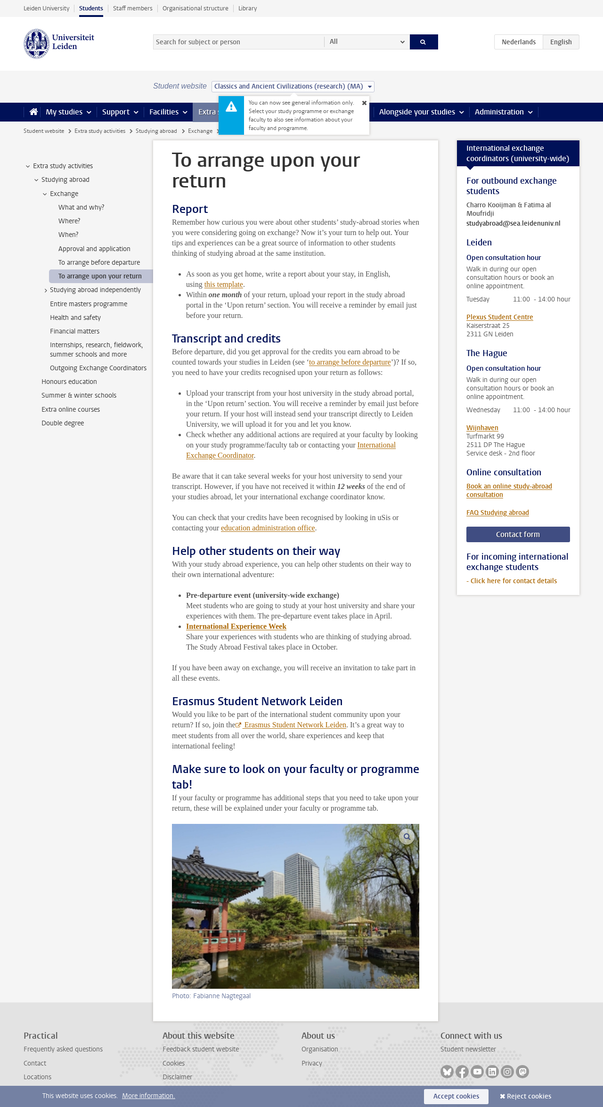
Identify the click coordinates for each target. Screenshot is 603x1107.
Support (116, 112)
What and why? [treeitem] (81, 207)
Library (247, 8)
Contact (35, 1063)
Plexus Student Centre (499, 317)
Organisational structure (195, 8)
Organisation (320, 1049)
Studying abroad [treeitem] (61, 180)
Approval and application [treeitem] (94, 248)
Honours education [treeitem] (69, 381)
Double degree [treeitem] (62, 423)
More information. (148, 1095)
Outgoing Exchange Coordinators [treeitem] (98, 368)
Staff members (133, 8)
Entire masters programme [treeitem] (88, 304)
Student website (44, 131)
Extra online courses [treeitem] (70, 409)
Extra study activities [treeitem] (58, 166)
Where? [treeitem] (69, 221)
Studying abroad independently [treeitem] (91, 290)
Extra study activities (99, 131)
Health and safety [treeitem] (75, 317)
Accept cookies (456, 1096)
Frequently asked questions (63, 1049)
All (334, 41)
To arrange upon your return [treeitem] (100, 276)
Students (91, 8)
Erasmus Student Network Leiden (294, 725)
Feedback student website (201, 1049)
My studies (64, 112)
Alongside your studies (417, 112)
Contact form (518, 534)
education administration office (268, 528)
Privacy (312, 1063)
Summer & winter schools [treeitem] (78, 395)
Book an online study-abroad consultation (509, 490)
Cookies (174, 1063)
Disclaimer (177, 1077)
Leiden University (46, 8)
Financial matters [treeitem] (74, 331)
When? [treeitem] (68, 234)
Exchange (200, 131)
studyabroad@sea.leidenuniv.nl (513, 224)
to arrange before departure (350, 362)
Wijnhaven (482, 427)
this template (223, 284)
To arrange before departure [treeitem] (99, 262)
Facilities (164, 112)
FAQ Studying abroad (497, 512)
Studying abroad (156, 131)
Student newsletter (468, 1049)
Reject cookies (529, 1096)
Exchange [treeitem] (59, 194)
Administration (499, 112)
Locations (37, 1077)
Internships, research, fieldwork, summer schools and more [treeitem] (96, 349)
